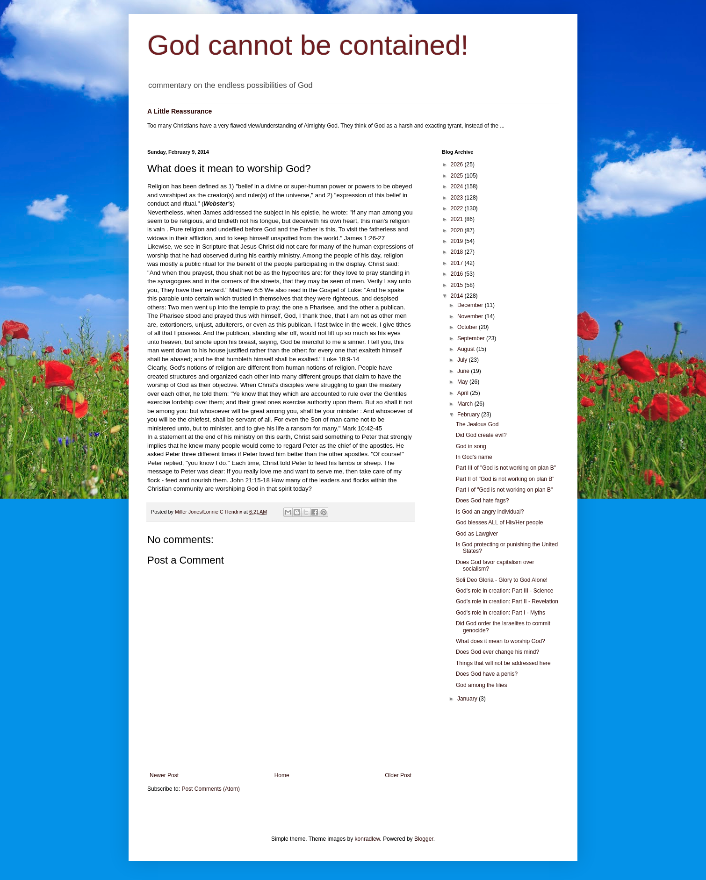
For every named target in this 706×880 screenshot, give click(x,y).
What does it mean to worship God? (500, 641)
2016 (458, 274)
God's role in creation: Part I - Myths (500, 612)
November (471, 316)
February (469, 414)
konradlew (367, 839)
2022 (458, 208)
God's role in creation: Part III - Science (504, 590)
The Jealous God (477, 424)
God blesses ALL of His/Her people (499, 522)
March (466, 404)
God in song (471, 446)
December (471, 305)
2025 (458, 175)
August (466, 349)
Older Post (398, 775)
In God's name (474, 457)
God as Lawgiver (477, 533)
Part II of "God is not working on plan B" (505, 479)
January (468, 698)
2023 (458, 197)
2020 (458, 230)
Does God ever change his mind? (497, 652)
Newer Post (164, 775)
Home (281, 775)
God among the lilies (481, 685)
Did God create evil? (481, 435)
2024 (458, 186)
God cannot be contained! (307, 45)
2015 (458, 285)
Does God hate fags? (482, 500)
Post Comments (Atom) (210, 789)
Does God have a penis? (487, 674)
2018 (458, 252)
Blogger (423, 839)
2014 (458, 296)
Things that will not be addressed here (503, 663)
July (463, 360)
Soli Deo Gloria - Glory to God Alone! (502, 580)
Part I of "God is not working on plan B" (504, 490)
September (471, 338)
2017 (458, 263)
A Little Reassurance (179, 111)
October (468, 327)
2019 (458, 241)
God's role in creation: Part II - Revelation (507, 601)
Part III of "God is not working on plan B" (506, 468)
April (463, 393)
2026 (458, 164)
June (464, 371)
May (463, 382)
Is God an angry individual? (490, 511)
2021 (458, 219)
